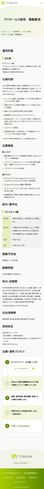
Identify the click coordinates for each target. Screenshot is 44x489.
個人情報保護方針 (31, 473)
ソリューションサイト (20, 463)
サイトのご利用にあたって (12, 473)
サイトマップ (8, 477)
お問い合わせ (21, 477)
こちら (15, 344)
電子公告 (33, 477)
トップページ (5, 31)
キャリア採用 (26, 31)
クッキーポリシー (20, 482)
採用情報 (16, 31)
